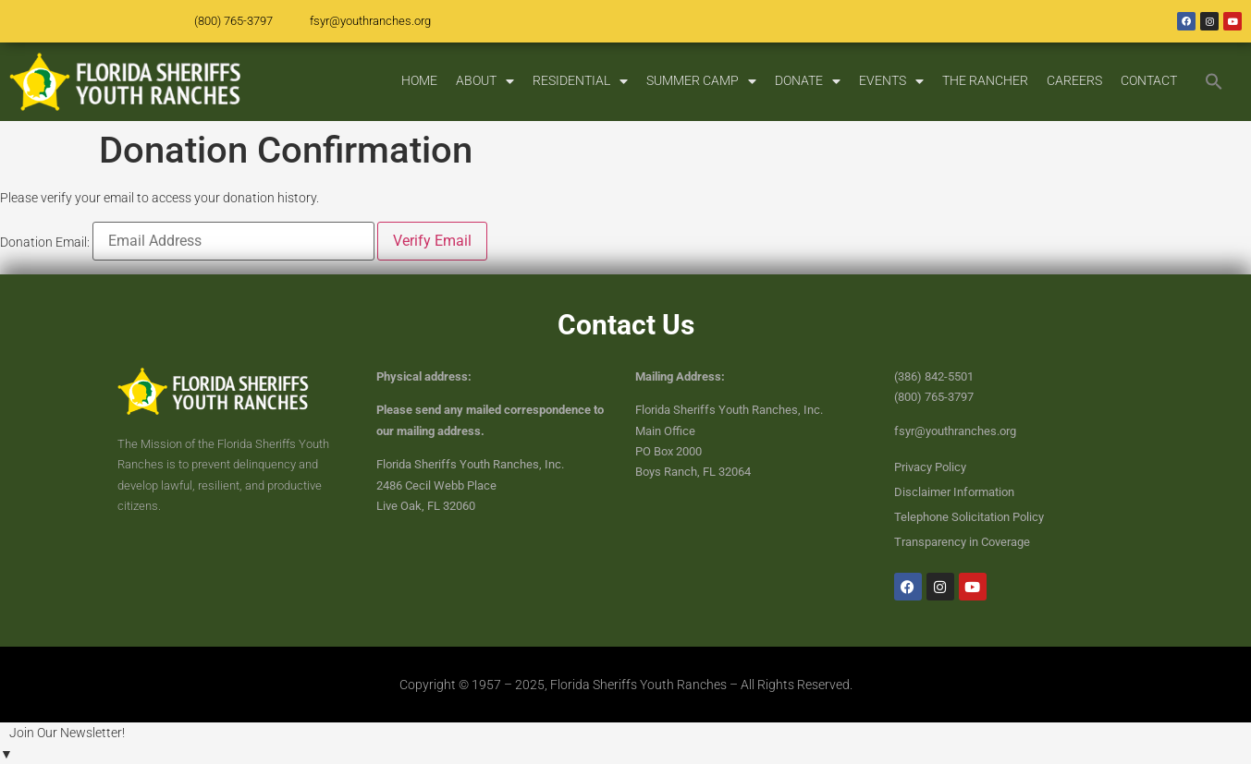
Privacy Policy (930, 467)
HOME (419, 81)
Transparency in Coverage (962, 542)
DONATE (807, 81)
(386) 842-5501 (934, 376)
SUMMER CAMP (701, 81)
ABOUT (485, 81)
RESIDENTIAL (580, 81)
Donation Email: (45, 242)
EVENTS (891, 81)
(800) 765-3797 (233, 21)
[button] (1214, 81)
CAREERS (1074, 81)
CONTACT (1149, 81)
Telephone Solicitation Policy (969, 517)
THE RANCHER (985, 81)
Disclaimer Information (954, 492)
